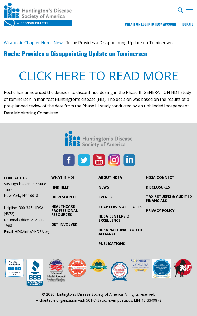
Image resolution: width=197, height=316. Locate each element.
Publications (111, 244)
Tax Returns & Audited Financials (169, 198)
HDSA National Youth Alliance (120, 232)
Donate (187, 24)
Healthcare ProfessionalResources (64, 210)
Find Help (60, 187)
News (103, 187)
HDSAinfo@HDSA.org (32, 231)
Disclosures (158, 187)
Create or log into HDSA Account (150, 24)
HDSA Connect (160, 177)
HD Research (63, 197)
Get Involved (64, 224)
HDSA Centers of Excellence (114, 218)
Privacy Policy (160, 211)
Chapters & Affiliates (120, 207)
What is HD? (63, 177)
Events (105, 197)
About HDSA (110, 177)
